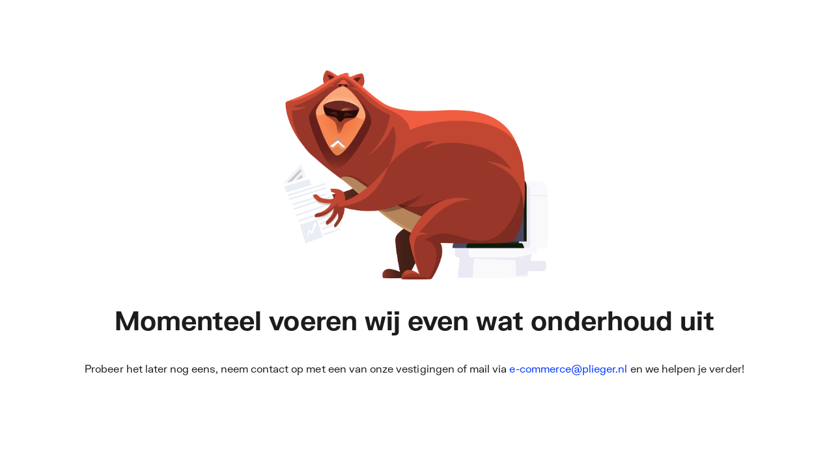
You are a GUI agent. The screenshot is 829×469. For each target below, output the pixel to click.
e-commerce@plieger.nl (568, 368)
